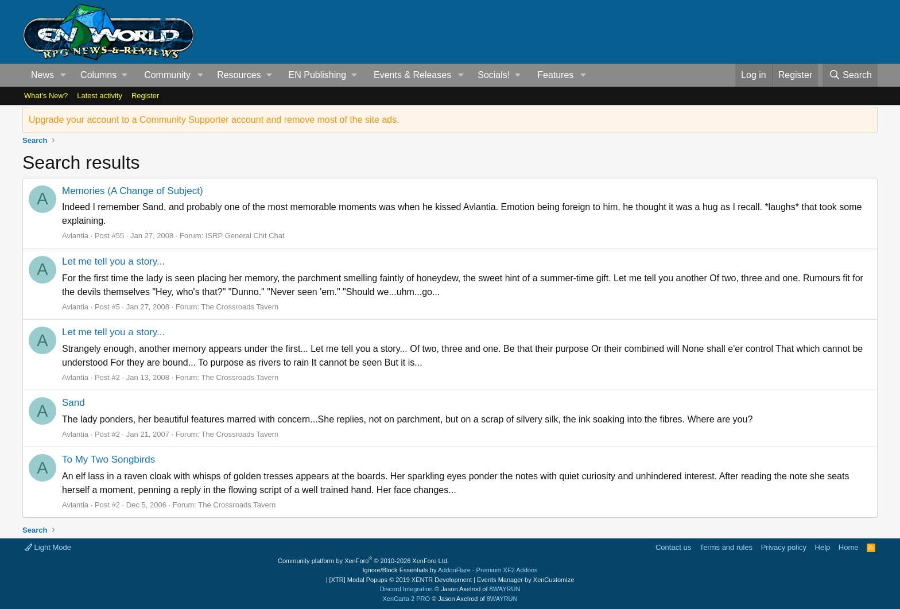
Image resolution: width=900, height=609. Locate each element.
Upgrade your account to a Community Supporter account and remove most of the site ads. (214, 120)
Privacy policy (783, 547)
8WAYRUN (505, 588)
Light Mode (48, 547)
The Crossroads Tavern (239, 306)
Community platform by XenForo (363, 560)
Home (849, 547)
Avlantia (75, 235)
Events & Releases (412, 75)
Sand (73, 402)
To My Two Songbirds (108, 459)
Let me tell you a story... (113, 261)
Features (555, 75)
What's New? (46, 95)
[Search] (850, 75)
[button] (63, 75)
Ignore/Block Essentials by (449, 570)
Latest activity (99, 95)
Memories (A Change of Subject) (132, 190)
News (42, 75)
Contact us (673, 547)
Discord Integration (406, 588)
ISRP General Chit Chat (245, 235)
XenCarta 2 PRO (406, 598)
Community (167, 75)
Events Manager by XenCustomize (525, 579)
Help (823, 547)
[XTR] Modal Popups (400, 579)
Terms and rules (726, 547)
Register (145, 95)
